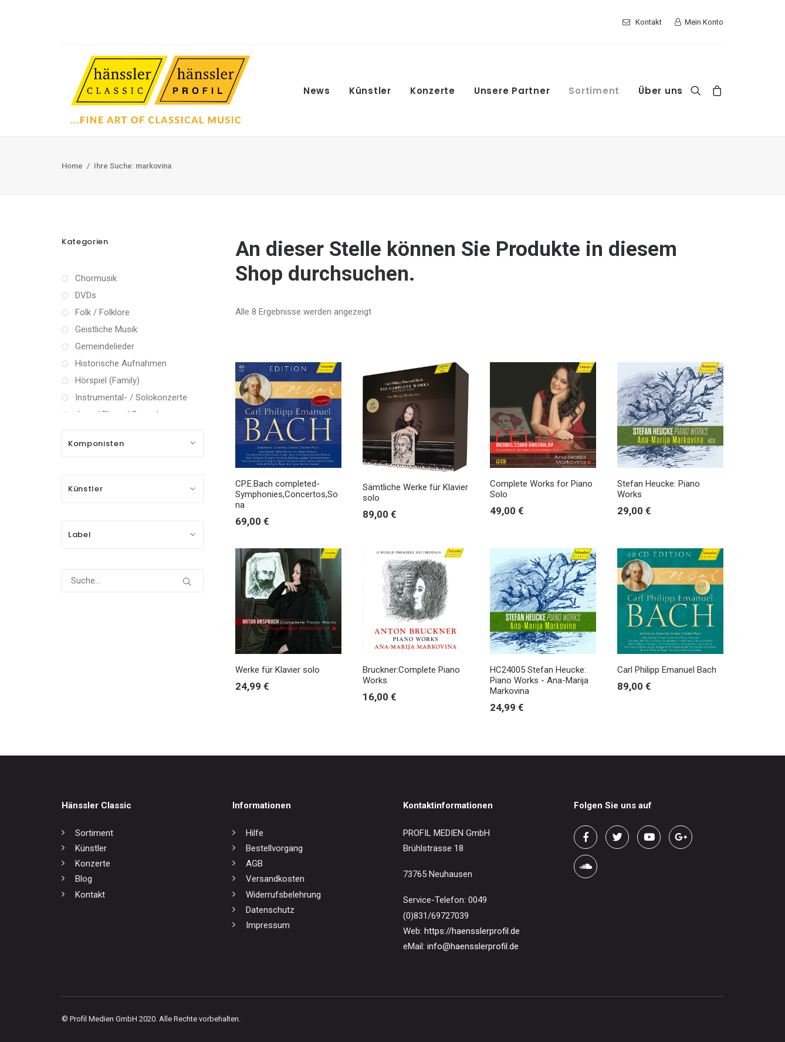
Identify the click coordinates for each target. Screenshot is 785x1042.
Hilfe (254, 833)
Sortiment (594, 91)
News (316, 91)
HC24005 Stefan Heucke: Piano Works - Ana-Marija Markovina (539, 680)
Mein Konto (704, 22)
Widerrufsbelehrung (283, 894)
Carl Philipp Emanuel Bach (666, 670)
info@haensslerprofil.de (473, 946)
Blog (83, 879)
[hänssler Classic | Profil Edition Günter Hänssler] (160, 90)
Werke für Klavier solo (277, 670)
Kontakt (648, 22)
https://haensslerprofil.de (472, 931)
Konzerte (432, 91)
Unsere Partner (512, 91)
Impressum (268, 925)
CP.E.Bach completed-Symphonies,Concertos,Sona (286, 494)
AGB (254, 863)
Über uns (660, 91)
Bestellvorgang (274, 848)
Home (72, 165)
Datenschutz (270, 910)
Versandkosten (275, 879)
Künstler (370, 91)
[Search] (698, 90)
